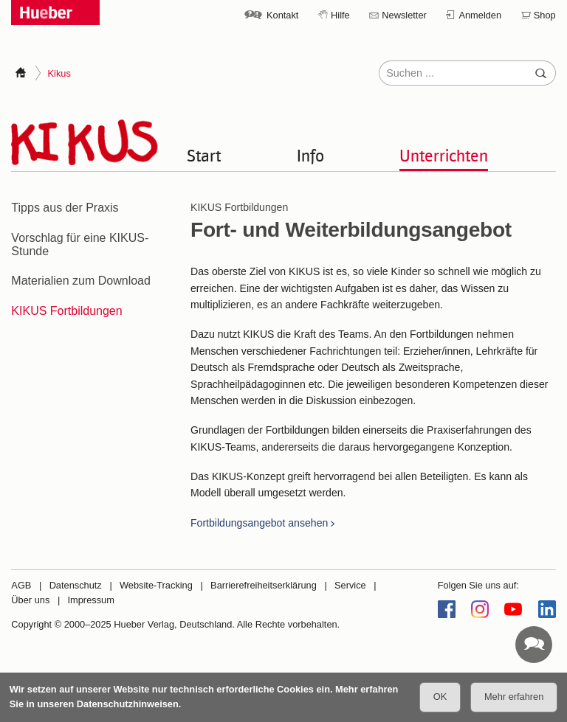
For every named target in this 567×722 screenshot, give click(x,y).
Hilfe (340, 15)
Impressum (91, 599)
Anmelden (479, 15)
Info (310, 155)
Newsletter (404, 15)
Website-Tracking (156, 585)
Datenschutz (75, 585)
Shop (545, 15)
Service (350, 585)
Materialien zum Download (81, 280)
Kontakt (282, 15)
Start (204, 155)
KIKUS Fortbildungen (66, 311)
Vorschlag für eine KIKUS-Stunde (79, 244)
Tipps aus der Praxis (64, 207)
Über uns (30, 599)
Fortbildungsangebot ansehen (259, 523)
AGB (21, 585)
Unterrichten (443, 155)
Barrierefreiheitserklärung (263, 585)
